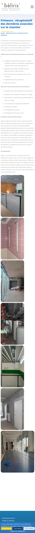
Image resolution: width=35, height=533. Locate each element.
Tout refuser (18, 528)
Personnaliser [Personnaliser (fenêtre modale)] (29, 528)
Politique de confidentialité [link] (17, 531)
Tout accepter (6, 528)
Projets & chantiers (8, 521)
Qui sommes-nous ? (8, 518)
